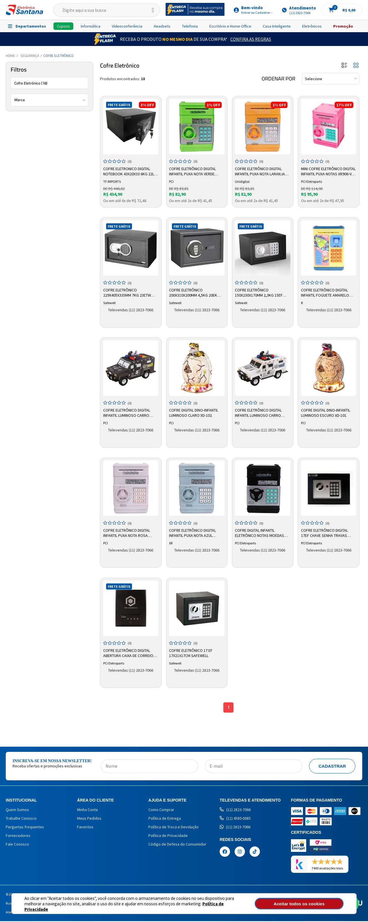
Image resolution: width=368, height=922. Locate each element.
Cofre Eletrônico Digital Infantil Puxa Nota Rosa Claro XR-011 (127, 532)
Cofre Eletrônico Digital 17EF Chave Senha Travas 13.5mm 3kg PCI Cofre (325, 532)
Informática (90, 26)
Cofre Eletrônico (58, 55)
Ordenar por (278, 78)
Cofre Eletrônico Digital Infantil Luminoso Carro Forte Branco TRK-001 (259, 412)
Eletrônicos (312, 26)
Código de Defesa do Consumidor (177, 845)
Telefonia (190, 26)
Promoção (343, 26)
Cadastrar (332, 767)
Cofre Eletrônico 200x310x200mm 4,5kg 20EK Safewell (194, 292)
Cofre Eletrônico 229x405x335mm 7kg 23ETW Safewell (128, 292)
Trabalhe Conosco (21, 819)
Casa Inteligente (277, 26)
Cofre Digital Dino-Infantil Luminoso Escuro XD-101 (326, 412)
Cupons (63, 26)
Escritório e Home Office (230, 26)
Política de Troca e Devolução (173, 827)
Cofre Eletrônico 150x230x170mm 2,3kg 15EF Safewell (259, 292)
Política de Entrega (164, 819)
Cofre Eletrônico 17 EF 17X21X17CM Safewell (191, 652)
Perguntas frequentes (25, 827)
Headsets (162, 26)
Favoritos (85, 827)
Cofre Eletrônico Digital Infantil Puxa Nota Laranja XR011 (261, 170)
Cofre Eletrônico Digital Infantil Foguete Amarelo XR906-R (326, 292)
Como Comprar (161, 810)
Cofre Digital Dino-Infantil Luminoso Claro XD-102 (194, 412)
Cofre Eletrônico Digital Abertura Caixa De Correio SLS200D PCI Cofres (129, 652)
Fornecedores (18, 836)
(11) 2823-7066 (235, 810)
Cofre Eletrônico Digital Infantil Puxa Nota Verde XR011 (193, 170)
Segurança (29, 55)
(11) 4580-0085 (235, 819)
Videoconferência (127, 26)
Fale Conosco (17, 845)
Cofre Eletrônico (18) (30, 83)
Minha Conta (87, 810)
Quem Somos (17, 810)
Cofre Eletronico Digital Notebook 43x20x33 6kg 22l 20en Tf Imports (129, 170)
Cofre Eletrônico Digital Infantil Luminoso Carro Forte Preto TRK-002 (127, 412)
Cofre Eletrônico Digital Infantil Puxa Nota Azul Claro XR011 (193, 532)
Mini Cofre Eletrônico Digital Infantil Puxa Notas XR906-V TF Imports (326, 170)
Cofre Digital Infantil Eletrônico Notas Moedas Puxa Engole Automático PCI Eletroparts (262, 532)
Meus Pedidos (89, 819)
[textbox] (106, 10)
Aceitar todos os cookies (312, 903)
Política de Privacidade (204, 906)
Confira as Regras (250, 39)
